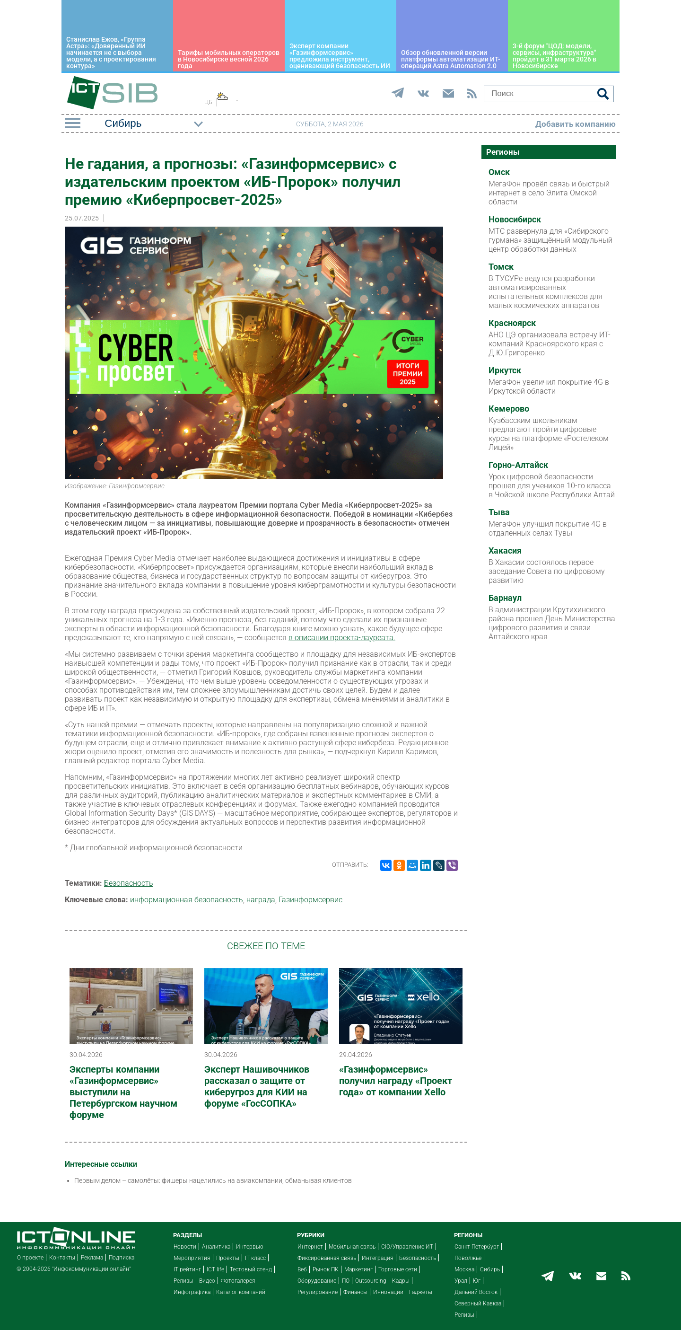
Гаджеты (420, 1292)
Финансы (355, 1292)
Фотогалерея (238, 1280)
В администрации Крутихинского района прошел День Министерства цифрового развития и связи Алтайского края (552, 623)
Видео (207, 1280)
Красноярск (512, 323)
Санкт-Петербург (476, 1246)
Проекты (227, 1258)
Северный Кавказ (477, 1303)
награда (260, 899)
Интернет (310, 1246)
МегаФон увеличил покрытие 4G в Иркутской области (549, 387)
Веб (302, 1269)
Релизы (183, 1280)
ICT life (215, 1269)
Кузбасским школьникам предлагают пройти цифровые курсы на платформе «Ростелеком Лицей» (549, 434)
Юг (476, 1280)
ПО (345, 1280)
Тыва (499, 512)
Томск (501, 267)
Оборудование (316, 1280)
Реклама (92, 1257)
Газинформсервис (310, 899)
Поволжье (467, 1258)
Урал (460, 1280)
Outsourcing (370, 1280)
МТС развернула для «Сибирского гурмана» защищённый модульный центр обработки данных (550, 240)
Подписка (121, 1257)
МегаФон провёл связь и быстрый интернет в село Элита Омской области (549, 192)
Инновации (388, 1292)
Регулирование (317, 1292)
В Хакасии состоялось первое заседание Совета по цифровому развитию (547, 571)
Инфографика (192, 1292)
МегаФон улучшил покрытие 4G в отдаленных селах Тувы (548, 528)
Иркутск (505, 370)
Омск (499, 172)
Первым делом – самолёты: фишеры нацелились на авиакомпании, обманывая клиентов (213, 1180)
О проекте (30, 1257)
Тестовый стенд (251, 1269)
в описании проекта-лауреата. (341, 637)
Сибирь (490, 1269)
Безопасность (128, 883)
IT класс (255, 1258)
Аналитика (216, 1246)
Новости (185, 1246)
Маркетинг (358, 1269)
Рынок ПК (326, 1269)
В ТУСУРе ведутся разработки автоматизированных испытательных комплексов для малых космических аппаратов (545, 292)
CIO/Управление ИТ (407, 1246)
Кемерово (509, 409)
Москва (464, 1269)
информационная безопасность (186, 899)
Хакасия (505, 550)
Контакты (62, 1257)
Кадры (401, 1280)
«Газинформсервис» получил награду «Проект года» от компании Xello (395, 1081)
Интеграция (377, 1258)
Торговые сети (397, 1269)
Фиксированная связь (326, 1258)
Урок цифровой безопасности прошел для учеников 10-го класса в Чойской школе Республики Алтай (552, 485)
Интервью (249, 1246)
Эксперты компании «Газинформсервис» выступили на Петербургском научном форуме (123, 1092)
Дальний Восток (476, 1292)
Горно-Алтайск (518, 465)
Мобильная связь (352, 1246)
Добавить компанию (575, 124)
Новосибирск (515, 219)
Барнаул (505, 598)
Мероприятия (192, 1258)
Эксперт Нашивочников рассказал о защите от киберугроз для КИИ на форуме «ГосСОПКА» (256, 1086)
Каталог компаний (240, 1292)
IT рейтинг (187, 1269)
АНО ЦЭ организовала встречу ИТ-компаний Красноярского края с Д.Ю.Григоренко (550, 343)
